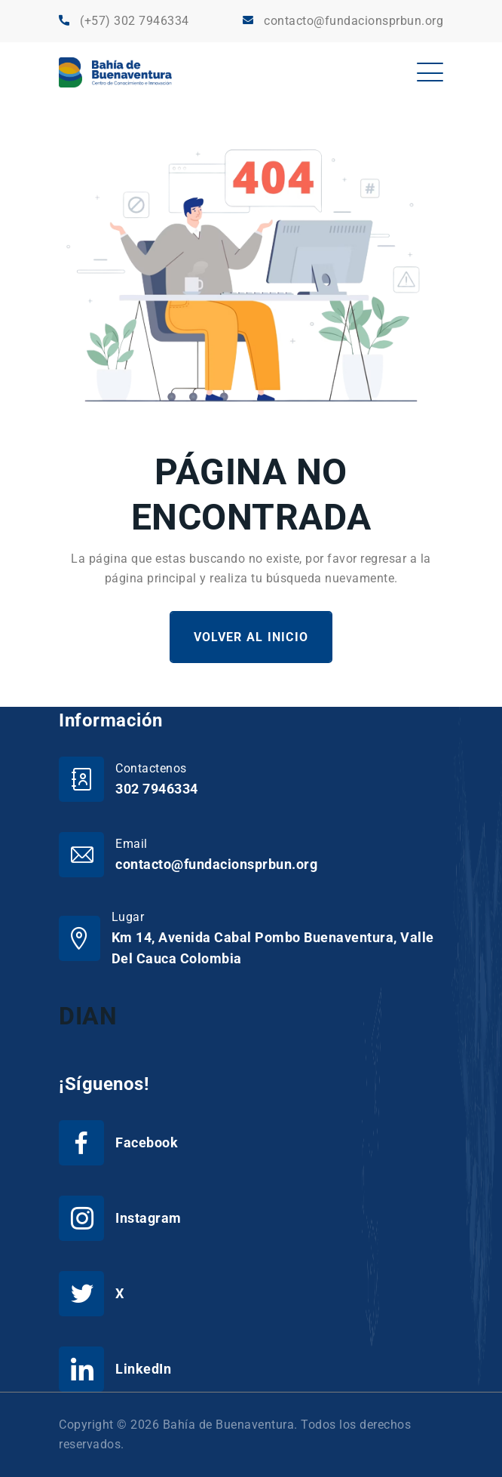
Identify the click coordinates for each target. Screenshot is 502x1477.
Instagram (148, 1218)
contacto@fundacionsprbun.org (353, 21)
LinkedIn (143, 1369)
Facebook (146, 1142)
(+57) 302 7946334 (134, 21)
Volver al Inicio (251, 637)
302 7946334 (156, 789)
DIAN (88, 1016)
